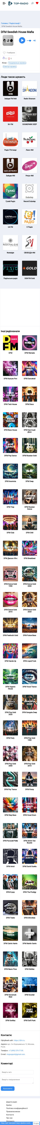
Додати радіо (11, 1102)
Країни (9, 1105)
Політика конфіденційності (17, 1108)
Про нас (9, 1118)
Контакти (10, 1115)
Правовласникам (13, 1112)
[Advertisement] (20, 16)
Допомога (10, 1121)
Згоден (36, 1123)
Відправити (7, 1089)
